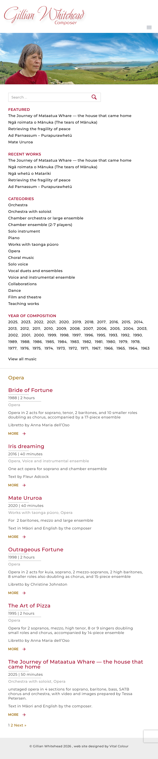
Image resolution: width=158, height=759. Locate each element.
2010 (48, 328)
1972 (73, 348)
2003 (142, 328)
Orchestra (18, 205)
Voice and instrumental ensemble (55, 461)
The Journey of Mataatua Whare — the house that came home (75, 664)
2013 (12, 328)
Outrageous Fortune (35, 550)
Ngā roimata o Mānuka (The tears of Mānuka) (53, 122)
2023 (25, 322)
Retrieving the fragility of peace (39, 129)
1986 (37, 342)
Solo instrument (24, 231)
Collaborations (22, 284)
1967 (96, 348)
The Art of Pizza (29, 606)
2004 (128, 328)
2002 (13, 335)
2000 (39, 335)
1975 (37, 348)
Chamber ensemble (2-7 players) (40, 224)
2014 (138, 322)
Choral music (21, 257)
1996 (89, 335)
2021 (51, 322)
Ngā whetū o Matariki (29, 173)
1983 (74, 342)
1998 (64, 335)
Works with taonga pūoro (33, 512)
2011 (36, 328)
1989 (12, 342)
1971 (84, 348)
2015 (126, 322)
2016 (113, 322)
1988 (25, 342)
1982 (86, 342)
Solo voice (18, 264)
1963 (145, 348)
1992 (125, 335)
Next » (20, 725)
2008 (75, 328)
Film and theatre (24, 297)
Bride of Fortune (30, 390)
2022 (38, 322)
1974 (48, 348)
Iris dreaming (26, 446)
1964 (133, 348)
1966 (108, 348)
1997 (76, 335)
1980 (110, 342)
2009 (61, 328)
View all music (22, 359)
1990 (137, 335)
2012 (24, 328)
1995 (101, 335)
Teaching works (23, 303)
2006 (102, 328)
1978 (135, 342)
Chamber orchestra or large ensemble (46, 218)
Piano (14, 238)
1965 (120, 348)
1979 (123, 342)
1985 (49, 342)
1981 (99, 342)
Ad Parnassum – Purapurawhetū (40, 135)
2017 (101, 322)
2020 (64, 322)
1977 (12, 348)
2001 (25, 335)
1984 (62, 342)
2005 (115, 328)
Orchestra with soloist (29, 681)
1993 (113, 335)
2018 (89, 322)
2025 (12, 322)
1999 (52, 335)
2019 (76, 322)
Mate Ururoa (25, 498)
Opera (14, 405)
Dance (14, 290)
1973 (61, 348)
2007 (88, 328)
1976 (24, 348)
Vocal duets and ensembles (35, 271)
